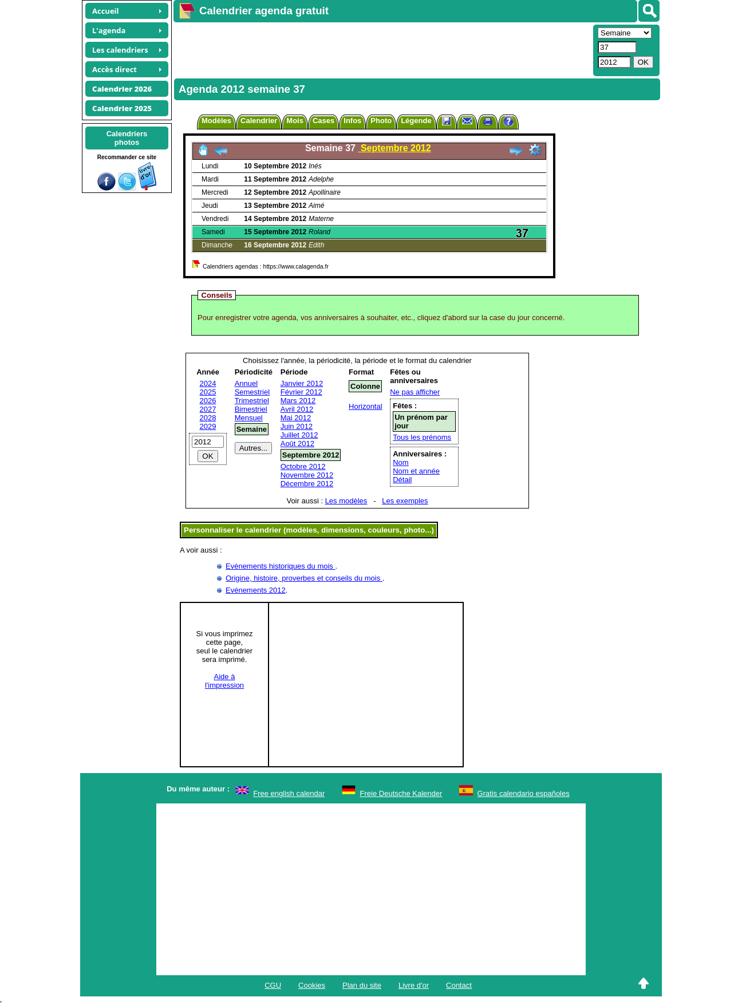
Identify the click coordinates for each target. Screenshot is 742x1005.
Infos (352, 120)
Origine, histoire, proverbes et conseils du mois (304, 578)
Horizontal (365, 406)
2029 (208, 426)
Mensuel (249, 417)
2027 (208, 409)
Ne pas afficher (415, 392)
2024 (208, 383)
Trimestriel (252, 400)
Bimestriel (251, 409)
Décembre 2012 (307, 483)
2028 (208, 417)
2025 (208, 392)
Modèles (216, 120)
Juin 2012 (297, 426)
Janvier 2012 (302, 383)
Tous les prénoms (422, 437)
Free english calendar (289, 793)
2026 (208, 400)
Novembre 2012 (307, 475)
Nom (400, 462)
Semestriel (252, 392)
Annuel (246, 383)
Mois (294, 120)
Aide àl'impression (224, 680)
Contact (459, 985)
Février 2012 (301, 392)
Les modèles (346, 500)
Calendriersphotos (127, 138)
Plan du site (361, 985)
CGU (273, 985)
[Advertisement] (381, 49)
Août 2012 (297, 443)
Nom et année (416, 471)
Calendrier (258, 120)
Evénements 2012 (256, 590)
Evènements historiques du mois (280, 566)
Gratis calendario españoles (523, 793)
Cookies (311, 985)
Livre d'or (413, 985)
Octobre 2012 (303, 466)
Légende (416, 120)
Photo (381, 120)
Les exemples (405, 500)
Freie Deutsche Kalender (401, 793)
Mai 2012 (296, 417)
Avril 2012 (297, 409)
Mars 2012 (298, 400)
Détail (402, 479)
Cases (323, 120)
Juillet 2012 (299, 435)
